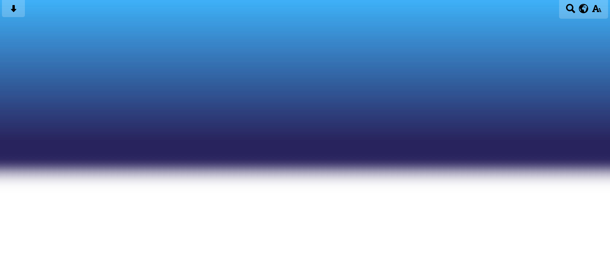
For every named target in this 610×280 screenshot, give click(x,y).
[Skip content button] (13, 11)
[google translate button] (583, 8)
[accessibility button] (596, 11)
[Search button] (570, 11)
